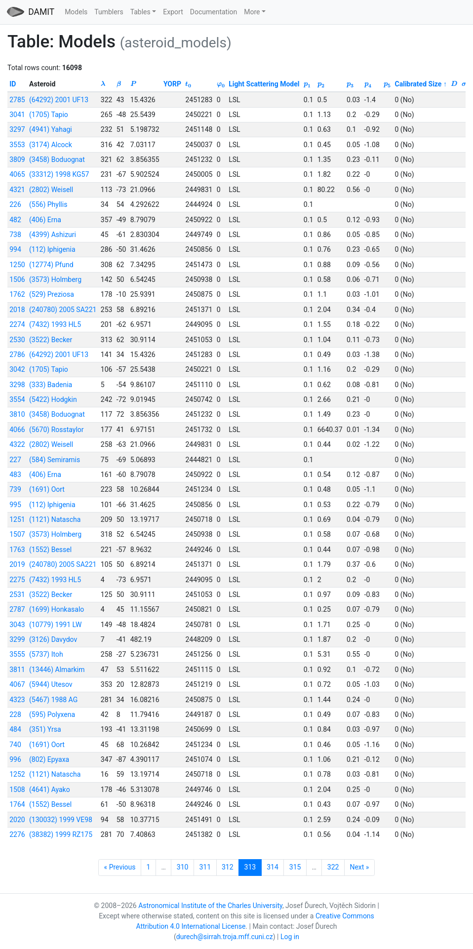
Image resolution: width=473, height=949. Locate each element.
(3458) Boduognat (57, 159)
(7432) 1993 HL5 (55, 324)
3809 (17, 159)
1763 (17, 550)
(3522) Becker (50, 340)
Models (76, 12)
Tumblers (108, 12)
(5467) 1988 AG (53, 700)
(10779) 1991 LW (55, 625)
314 (272, 867)
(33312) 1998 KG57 (59, 174)
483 (15, 474)
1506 (17, 279)
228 (15, 714)
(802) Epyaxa (49, 759)
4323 (17, 700)
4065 (17, 174)
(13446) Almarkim (56, 669)
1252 (17, 774)
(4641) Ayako (49, 789)
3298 (17, 385)
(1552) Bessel (50, 550)
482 (15, 220)
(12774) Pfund (51, 265)
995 (15, 505)
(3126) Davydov (53, 639)
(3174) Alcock (50, 145)
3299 (17, 639)
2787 (17, 609)
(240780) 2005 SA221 (62, 310)
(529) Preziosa (51, 294)
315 (295, 867)
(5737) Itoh (46, 654)
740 (15, 745)
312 (228, 867)
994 (15, 249)
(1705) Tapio (48, 115)
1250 (17, 265)
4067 (17, 684)
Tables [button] (140, 12)
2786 (17, 354)
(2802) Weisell (51, 190)
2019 (17, 564)
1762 (17, 294)
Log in (289, 937)
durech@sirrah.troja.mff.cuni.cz (224, 937)
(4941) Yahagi (50, 129)
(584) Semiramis (54, 460)
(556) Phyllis (48, 204)
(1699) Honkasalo (56, 609)
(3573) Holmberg (55, 279)
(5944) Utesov (51, 684)
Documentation (213, 12)
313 (250, 867)
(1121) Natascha (54, 519)
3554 (17, 399)
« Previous (120, 867)
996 (15, 759)
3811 (17, 669)
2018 (17, 310)
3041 (17, 115)
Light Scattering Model (264, 84)
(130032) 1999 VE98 (60, 820)
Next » (359, 867)
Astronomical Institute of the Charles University (210, 905)
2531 (17, 594)
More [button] (252, 12)
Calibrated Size (418, 84)
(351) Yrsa (45, 729)
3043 (17, 625)
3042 (17, 369)
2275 (17, 580)
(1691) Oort (47, 489)
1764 (17, 804)
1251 (17, 519)
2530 (17, 340)
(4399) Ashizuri (52, 234)
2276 (17, 834)
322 (333, 867)
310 (183, 867)
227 (15, 460)
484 (15, 729)
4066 (17, 430)
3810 (17, 414)
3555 (17, 654)
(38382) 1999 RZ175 (60, 834)
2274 (17, 324)
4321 (17, 190)
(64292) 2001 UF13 (58, 100)
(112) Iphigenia (52, 249)
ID (12, 84)
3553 (17, 145)
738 (15, 234)
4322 (17, 444)
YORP (172, 84)
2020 (17, 820)
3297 (17, 129)
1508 (17, 789)
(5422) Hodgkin (53, 399)
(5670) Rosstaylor (56, 430)
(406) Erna (45, 220)
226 (15, 204)
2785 (17, 100)
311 (205, 867)
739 (15, 489)
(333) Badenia (50, 385)
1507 (17, 534)
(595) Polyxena (52, 714)
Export (173, 12)
